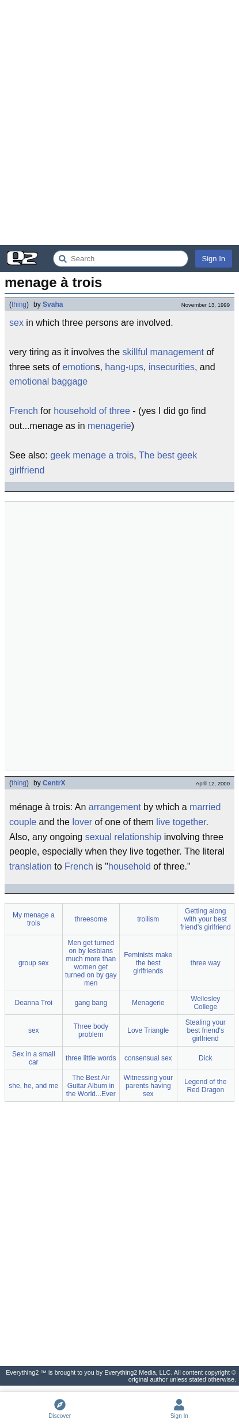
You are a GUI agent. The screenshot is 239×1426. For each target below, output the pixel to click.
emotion (79, 367)
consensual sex (148, 1058)
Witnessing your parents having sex (148, 1086)
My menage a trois (34, 919)
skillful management (163, 352)
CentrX (54, 783)
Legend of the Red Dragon (205, 1086)
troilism (148, 919)
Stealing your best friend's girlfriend (205, 1030)
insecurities (172, 367)
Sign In (213, 258)
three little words (91, 1058)
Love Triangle (148, 1030)
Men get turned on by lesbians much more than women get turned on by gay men (90, 963)
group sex (33, 963)
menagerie (109, 426)
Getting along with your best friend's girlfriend (205, 919)
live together (181, 822)
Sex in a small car (33, 1058)
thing (19, 304)
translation (30, 866)
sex (16, 323)
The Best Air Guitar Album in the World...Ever (91, 1086)
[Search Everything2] (120, 258)
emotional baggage (48, 381)
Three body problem (90, 1030)
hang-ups (124, 367)
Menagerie (148, 1003)
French (23, 411)
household (129, 866)
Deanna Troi (33, 1003)
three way (206, 963)
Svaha (53, 304)
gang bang (90, 1003)
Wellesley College (205, 1003)
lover (82, 822)
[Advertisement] (119, 122)
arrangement (115, 807)
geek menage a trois (92, 455)
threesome (90, 919)
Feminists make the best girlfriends (148, 963)
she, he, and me (33, 1086)
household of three (92, 411)
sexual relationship (123, 837)
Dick (205, 1058)
